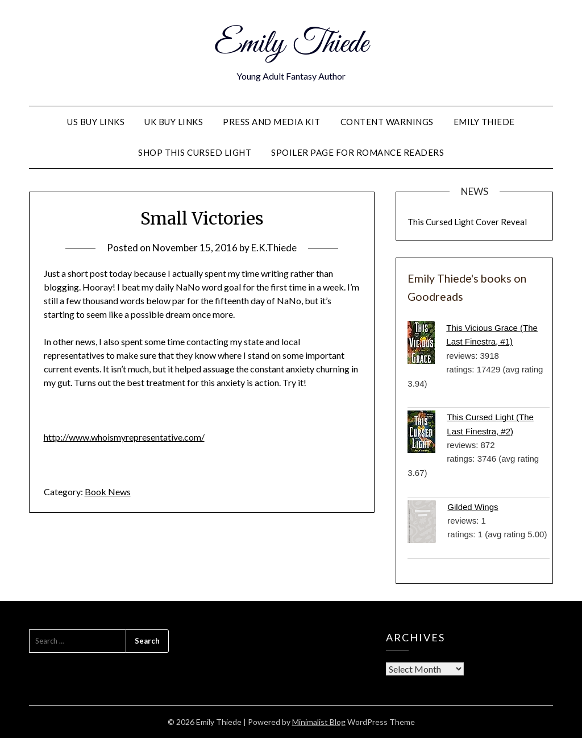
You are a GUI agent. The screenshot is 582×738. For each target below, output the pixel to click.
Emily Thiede (291, 44)
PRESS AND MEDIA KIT (272, 122)
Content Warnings (387, 122)
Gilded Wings (472, 507)
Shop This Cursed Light (194, 152)
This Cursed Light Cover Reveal (467, 222)
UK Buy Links (173, 122)
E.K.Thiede (274, 248)
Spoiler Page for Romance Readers (357, 152)
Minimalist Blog (319, 722)
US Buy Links (95, 122)
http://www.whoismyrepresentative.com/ (124, 437)
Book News (108, 491)
